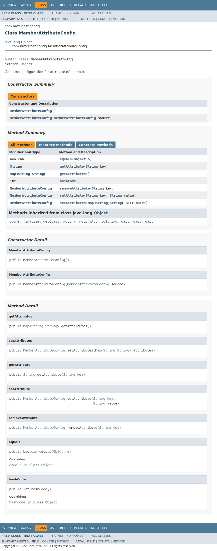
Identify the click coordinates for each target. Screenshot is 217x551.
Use (52, 5)
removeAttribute (75, 188)
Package (25, 5)
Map (13, 174)
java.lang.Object (18, 42)
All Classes (101, 13)
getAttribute (72, 166)
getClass (51, 221)
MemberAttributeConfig (31, 111)
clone (14, 221)
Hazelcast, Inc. (38, 546)
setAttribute (72, 195)
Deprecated (78, 5)
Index (94, 5)
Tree (62, 5)
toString (109, 221)
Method (63, 19)
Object (27, 64)
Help (105, 5)
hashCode (68, 181)
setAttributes (73, 203)
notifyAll (88, 221)
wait (125, 221)
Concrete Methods (96, 145)
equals (66, 159)
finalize (31, 221)
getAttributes (73, 174)
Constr (48, 19)
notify (69, 221)
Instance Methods (55, 145)
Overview (9, 5)
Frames (58, 13)
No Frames (74, 13)
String (16, 166)
